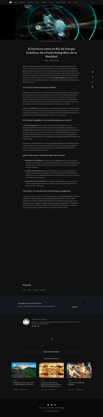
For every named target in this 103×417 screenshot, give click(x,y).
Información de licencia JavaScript (51, 411)
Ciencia (46, 60)
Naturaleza (35, 289)
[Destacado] (33, 365)
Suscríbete (74, 307)
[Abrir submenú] (82, 2)
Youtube (51, 2)
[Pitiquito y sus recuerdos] (26, 321)
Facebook (30, 2)
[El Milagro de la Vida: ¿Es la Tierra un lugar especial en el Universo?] (24, 387)
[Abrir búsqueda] (92, 2)
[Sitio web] (32, 326)
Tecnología (42, 289)
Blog (15, 2)
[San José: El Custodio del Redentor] (79, 387)
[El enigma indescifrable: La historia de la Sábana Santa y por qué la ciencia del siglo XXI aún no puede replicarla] (51, 387)
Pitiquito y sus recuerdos (39, 319)
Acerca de (76, 2)
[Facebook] (92, 86)
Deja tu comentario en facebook (51, 351)
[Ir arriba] (92, 67)
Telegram (44, 2)
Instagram (22, 2)
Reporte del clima (61, 2)
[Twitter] (92, 72)
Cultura (29, 289)
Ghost (62, 407)
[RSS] (54, 405)
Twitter (37, 2)
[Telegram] (92, 77)
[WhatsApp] (92, 82)
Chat (69, 2)
